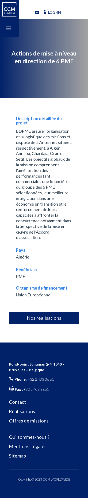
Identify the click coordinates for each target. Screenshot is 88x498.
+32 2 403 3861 (36, 389)
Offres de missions (29, 420)
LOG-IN (54, 12)
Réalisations (22, 411)
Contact (17, 402)
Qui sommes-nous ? (29, 437)
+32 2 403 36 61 (41, 379)
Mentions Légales (27, 446)
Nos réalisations (44, 318)
